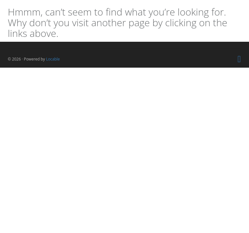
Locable (53, 58)
